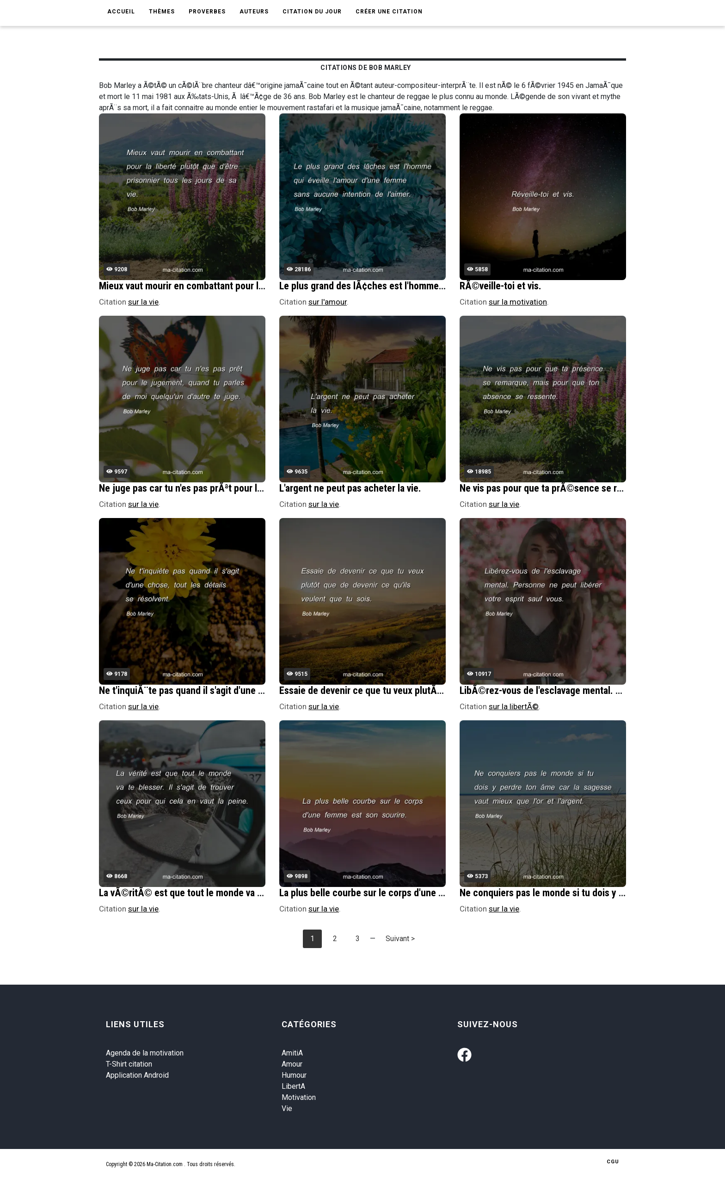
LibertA (293, 1086)
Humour (294, 1075)
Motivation (299, 1097)
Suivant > (400, 938)
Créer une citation (389, 11)
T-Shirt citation (129, 1064)
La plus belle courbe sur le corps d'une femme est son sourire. (406, 893)
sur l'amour (327, 301)
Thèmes (162, 11)
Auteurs (254, 11)
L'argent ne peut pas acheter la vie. (350, 488)
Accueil (121, 11)
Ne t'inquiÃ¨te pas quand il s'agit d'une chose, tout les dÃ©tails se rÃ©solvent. (260, 690)
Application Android (137, 1075)
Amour (292, 1064)
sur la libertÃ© (514, 706)
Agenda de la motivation (145, 1053)
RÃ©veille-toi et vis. (500, 286)
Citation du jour (312, 11)
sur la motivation (518, 301)
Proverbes (207, 11)
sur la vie (143, 301)
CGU (613, 1162)
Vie (287, 1108)
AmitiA (292, 1053)
